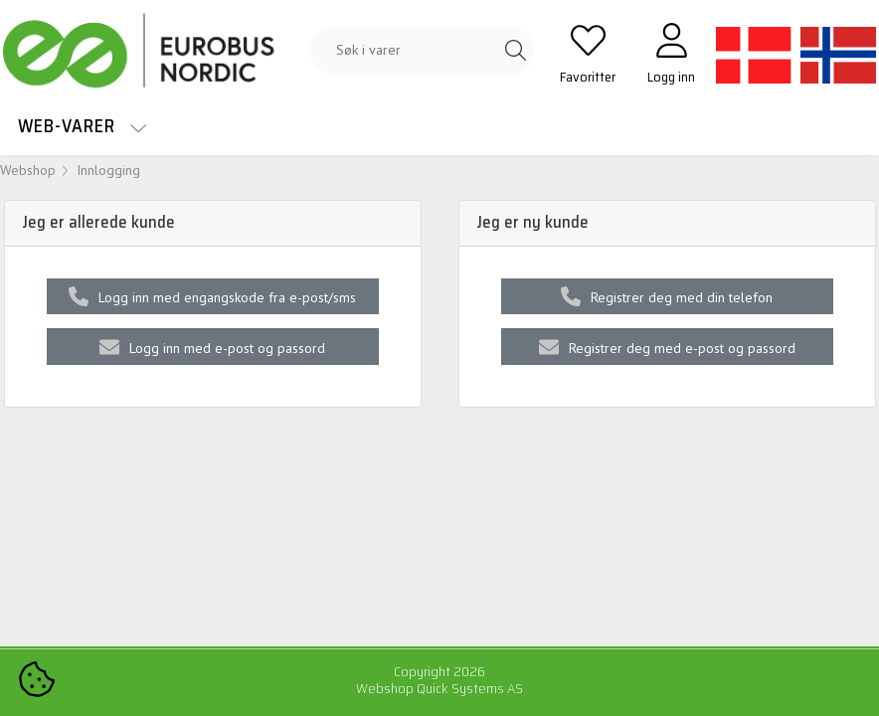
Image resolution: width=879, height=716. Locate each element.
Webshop (28, 170)
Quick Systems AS (470, 688)
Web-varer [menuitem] (82, 125)
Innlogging (108, 170)
